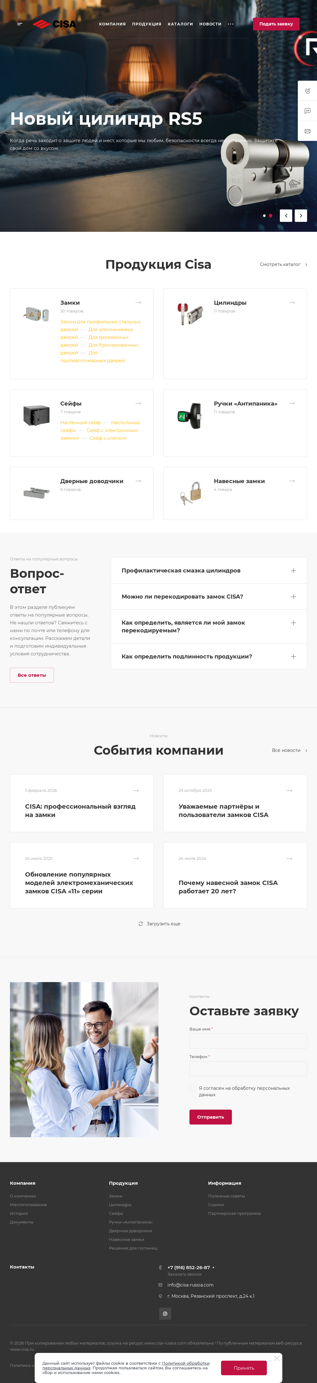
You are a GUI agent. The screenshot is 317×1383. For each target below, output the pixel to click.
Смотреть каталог (283, 264)
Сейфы (70, 403)
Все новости (289, 750)
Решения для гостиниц (133, 1248)
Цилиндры (230, 302)
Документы (21, 1221)
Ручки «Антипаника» (245, 403)
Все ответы (32, 675)
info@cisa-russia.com (190, 1285)
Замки (70, 302)
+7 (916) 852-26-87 (188, 1267)
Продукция (123, 1183)
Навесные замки (239, 481)
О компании (23, 1195)
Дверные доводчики (92, 481)
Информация (224, 1183)
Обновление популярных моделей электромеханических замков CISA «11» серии (79, 883)
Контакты (22, 1267)
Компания (22, 1183)
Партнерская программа (234, 1213)
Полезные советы (226, 1195)
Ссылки (216, 1204)
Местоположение (28, 1204)
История (19, 1213)
